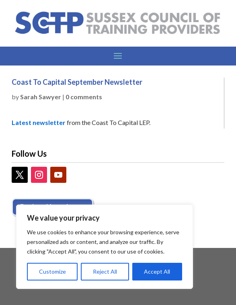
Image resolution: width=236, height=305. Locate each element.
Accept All (157, 271)
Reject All (105, 271)
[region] (104, 247)
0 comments (84, 96)
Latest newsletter (39, 122)
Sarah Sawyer (40, 96)
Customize (52, 271)
